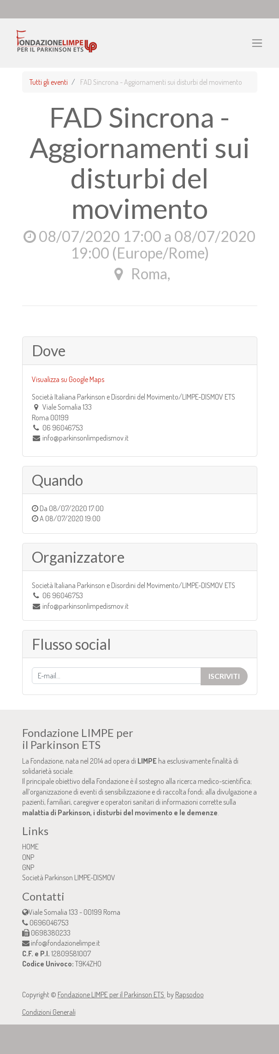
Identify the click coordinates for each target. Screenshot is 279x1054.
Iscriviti (224, 675)
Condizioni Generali (49, 1012)
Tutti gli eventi (49, 82)
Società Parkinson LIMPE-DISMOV (68, 877)
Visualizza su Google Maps (68, 379)
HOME (30, 846)
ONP (28, 857)
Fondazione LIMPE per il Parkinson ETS (112, 994)
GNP (28, 867)
